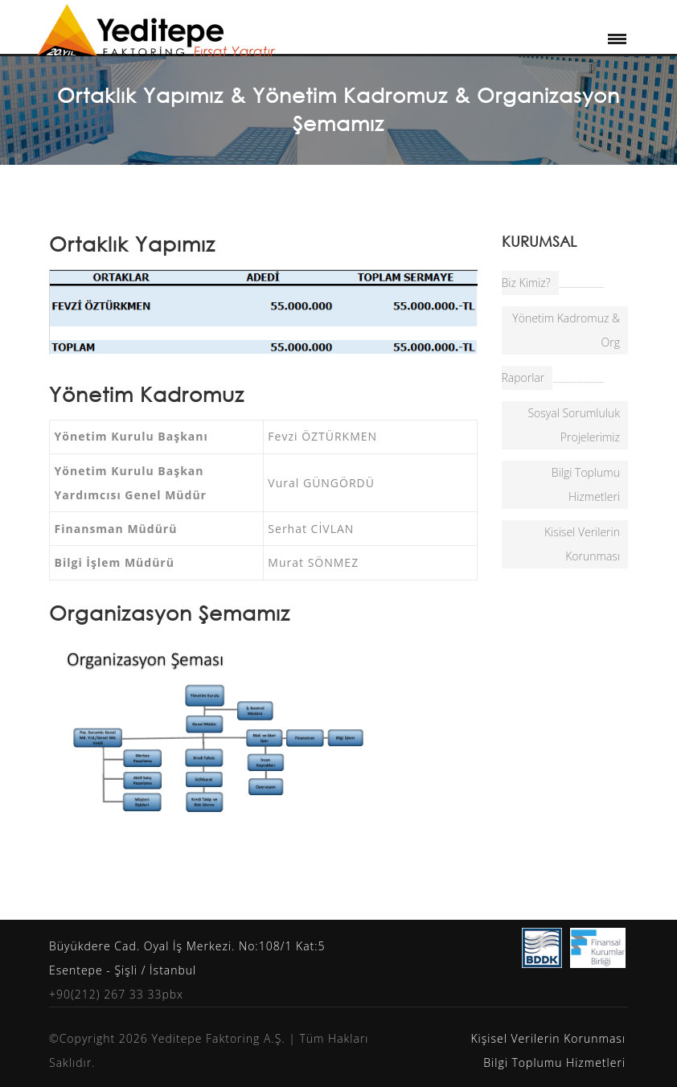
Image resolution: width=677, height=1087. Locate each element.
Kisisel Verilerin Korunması (582, 544)
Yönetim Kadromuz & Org (566, 330)
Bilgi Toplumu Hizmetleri (586, 484)
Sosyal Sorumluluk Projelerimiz (573, 425)
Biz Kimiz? (526, 282)
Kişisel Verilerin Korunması (548, 1038)
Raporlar (523, 377)
